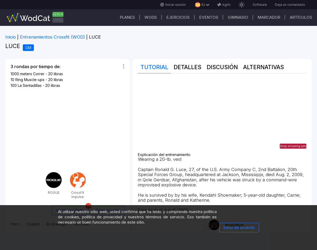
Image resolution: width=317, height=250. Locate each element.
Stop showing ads (293, 146)
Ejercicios (178, 17)
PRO (58, 20)
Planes (127, 17)
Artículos (301, 17)
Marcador (269, 17)
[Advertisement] (222, 116)
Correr (38, 74)
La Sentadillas (30, 85)
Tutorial (154, 67)
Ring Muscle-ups (29, 79)
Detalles (187, 67)
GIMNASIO (238, 17)
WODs (150, 17)
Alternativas (263, 67)
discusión (222, 67)
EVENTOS (208, 17)
